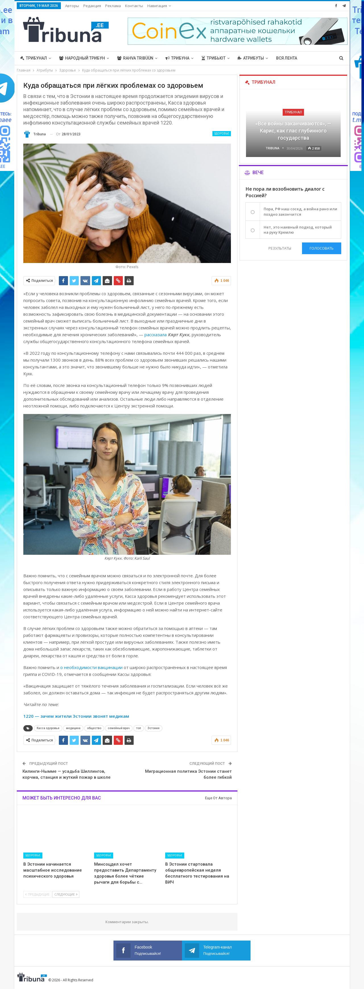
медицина (73, 728)
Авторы (72, 5)
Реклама (113, 5)
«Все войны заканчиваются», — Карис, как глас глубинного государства (293, 131)
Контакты (134, 5)
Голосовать (322, 248)
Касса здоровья (48, 728)
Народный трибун (82, 58)
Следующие (65, 894)
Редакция (92, 5)
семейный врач (119, 728)
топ (138, 728)
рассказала (155, 334)
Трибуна (177, 58)
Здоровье (221, 133)
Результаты (279, 248)
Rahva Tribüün (135, 58)
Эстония (154, 728)
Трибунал (33, 58)
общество (94, 728)
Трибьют (214, 58)
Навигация (157, 5)
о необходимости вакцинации (91, 667)
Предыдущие (37, 894)
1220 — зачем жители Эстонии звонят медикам (76, 716)
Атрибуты (251, 58)
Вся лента (286, 58)
